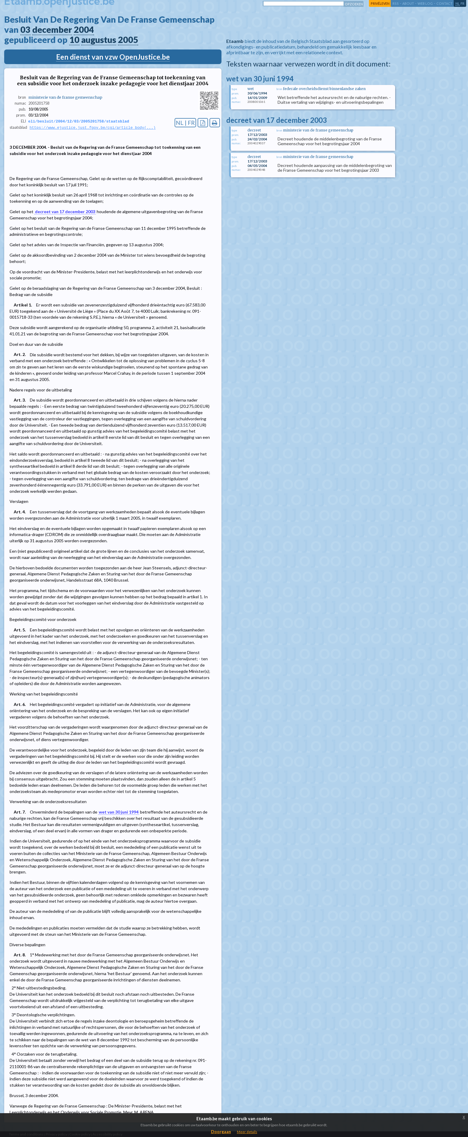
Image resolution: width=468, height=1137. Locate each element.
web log (425, 3)
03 (25, 29)
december (52, 29)
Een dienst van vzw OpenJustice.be (113, 56)
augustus (98, 40)
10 (74, 40)
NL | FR (185, 122)
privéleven (380, 3)
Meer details (247, 1132)
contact (444, 3)
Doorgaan (221, 1131)
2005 (128, 40)
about (408, 3)
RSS (395, 3)
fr (462, 3)
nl (457, 3)
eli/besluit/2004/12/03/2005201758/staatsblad (78, 121)
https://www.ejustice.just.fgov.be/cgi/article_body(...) (93, 128)
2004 (84, 29)
